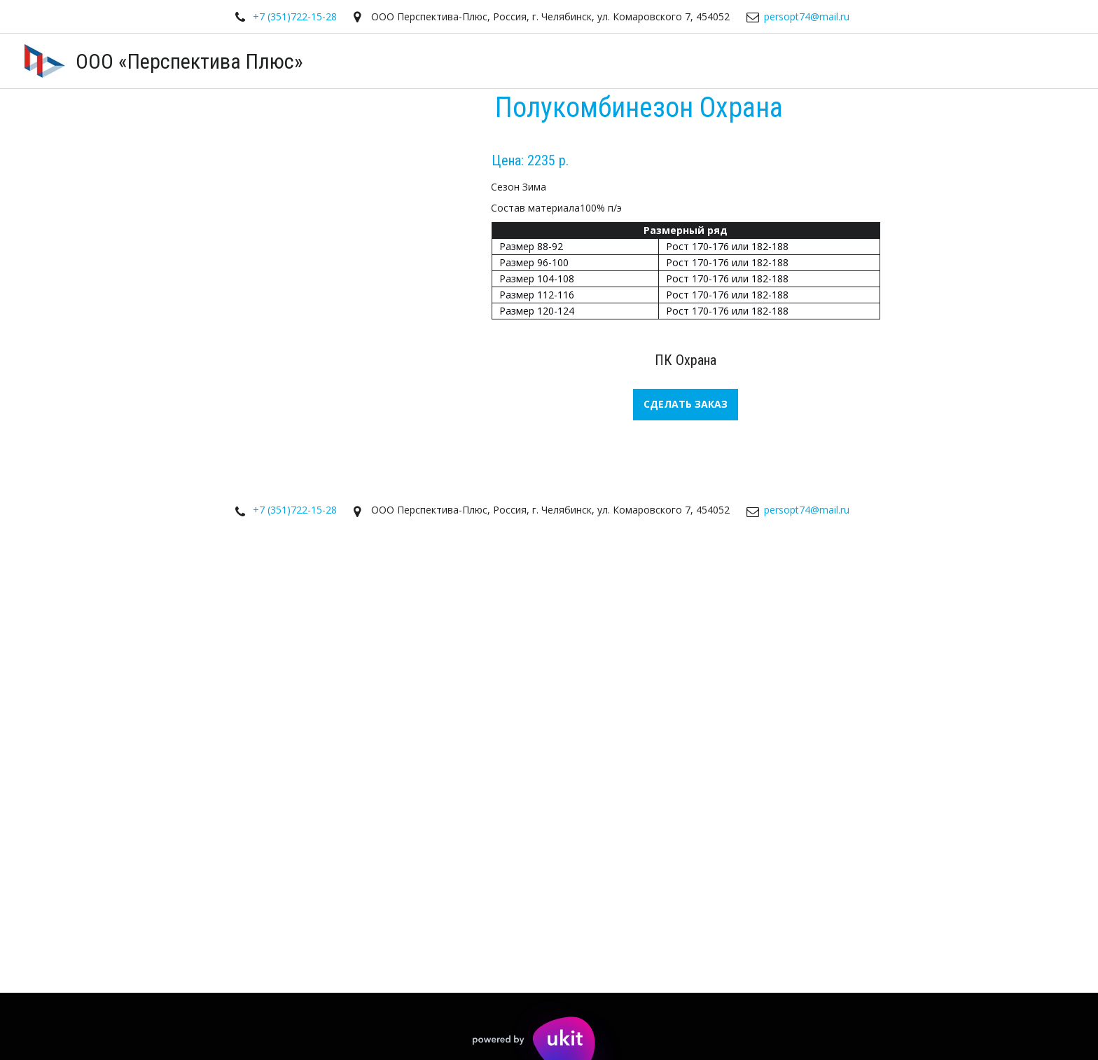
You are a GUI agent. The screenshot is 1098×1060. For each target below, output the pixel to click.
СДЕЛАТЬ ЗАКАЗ (686, 404)
